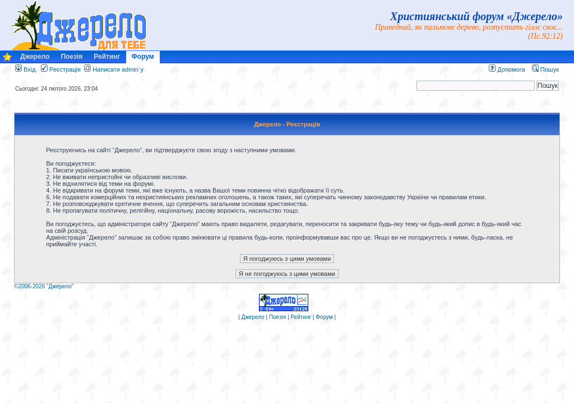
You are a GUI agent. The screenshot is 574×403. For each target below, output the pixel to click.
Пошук (545, 69)
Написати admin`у (118, 69)
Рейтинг (107, 56)
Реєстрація (61, 69)
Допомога (507, 69)
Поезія (71, 56)
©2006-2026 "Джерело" (43, 286)
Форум (143, 56)
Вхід (25, 69)
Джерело (34, 56)
